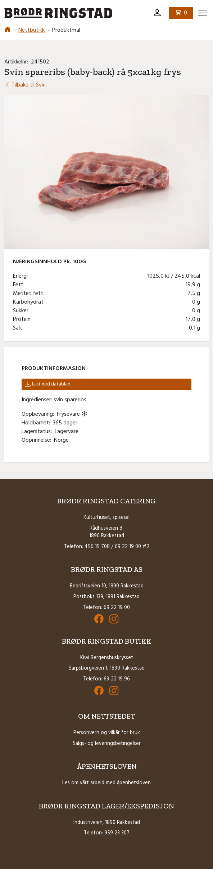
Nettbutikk (31, 30)
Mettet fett (29, 293)
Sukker (22, 310)
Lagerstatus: (38, 431)
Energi (22, 276)
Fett (19, 285)
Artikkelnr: (17, 62)
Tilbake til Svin (25, 85)
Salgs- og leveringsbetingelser (107, 744)
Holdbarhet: (37, 423)
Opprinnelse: (38, 440)
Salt (19, 328)
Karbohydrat (29, 302)
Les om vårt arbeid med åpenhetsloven (106, 783)
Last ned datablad (48, 384)
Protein (23, 319)
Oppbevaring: (39, 414)
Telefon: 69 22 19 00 (106, 608)
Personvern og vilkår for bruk (106, 733)
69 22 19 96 (117, 679)
